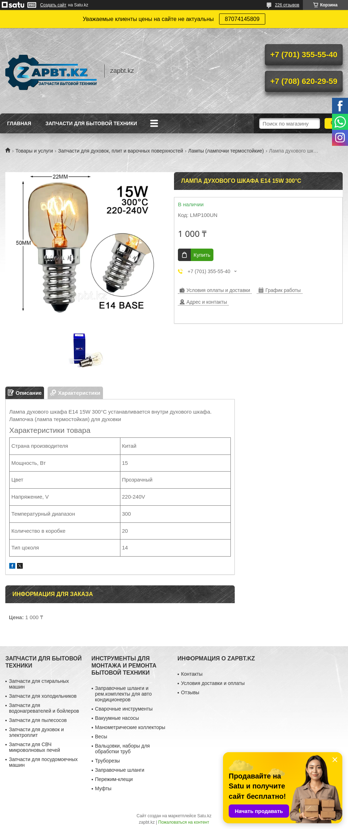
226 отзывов (287, 4)
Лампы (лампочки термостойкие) (226, 151)
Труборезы (107, 761)
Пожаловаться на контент (183, 822)
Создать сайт (53, 4)
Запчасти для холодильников (42, 696)
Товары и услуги (34, 151)
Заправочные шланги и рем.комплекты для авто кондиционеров (123, 693)
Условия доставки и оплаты (213, 683)
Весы (101, 736)
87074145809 (242, 19)
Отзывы (190, 692)
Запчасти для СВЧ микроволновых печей (34, 747)
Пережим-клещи (114, 779)
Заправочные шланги (120, 770)
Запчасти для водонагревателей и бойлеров (44, 708)
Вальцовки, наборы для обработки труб (122, 748)
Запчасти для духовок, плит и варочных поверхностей (120, 151)
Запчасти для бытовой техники (91, 123)
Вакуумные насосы (117, 718)
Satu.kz (204, 815)
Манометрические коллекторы (130, 727)
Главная (19, 123)
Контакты (191, 674)
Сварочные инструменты (124, 709)
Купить (202, 255)
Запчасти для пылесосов (38, 720)
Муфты (103, 788)
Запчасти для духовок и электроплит (36, 732)
